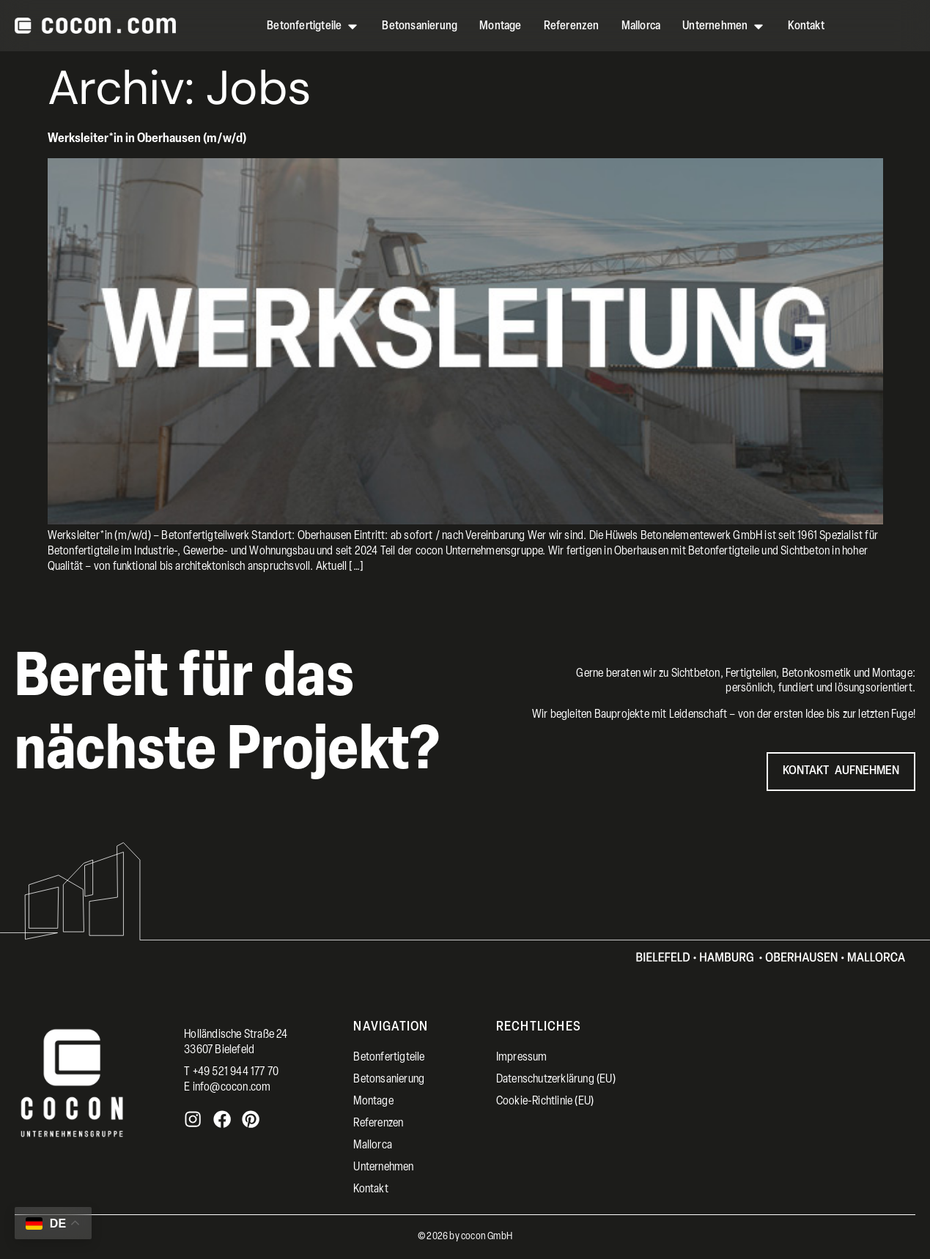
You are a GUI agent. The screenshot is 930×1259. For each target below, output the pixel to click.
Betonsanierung (388, 1079)
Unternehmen (383, 1167)
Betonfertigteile (388, 1057)
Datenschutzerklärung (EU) (556, 1079)
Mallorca (372, 1145)
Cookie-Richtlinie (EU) (545, 1101)
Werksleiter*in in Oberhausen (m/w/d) (147, 139)
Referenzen (378, 1123)
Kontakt (370, 1189)
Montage (373, 1101)
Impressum (521, 1057)
